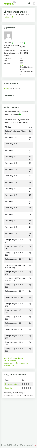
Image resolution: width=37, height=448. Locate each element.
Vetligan (7, 88)
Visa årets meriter (10, 365)
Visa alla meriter (10, 360)
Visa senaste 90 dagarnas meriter (16, 363)
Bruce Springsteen (12, 384)
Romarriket (9, 388)
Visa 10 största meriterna (13, 358)
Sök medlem (9, 17)
